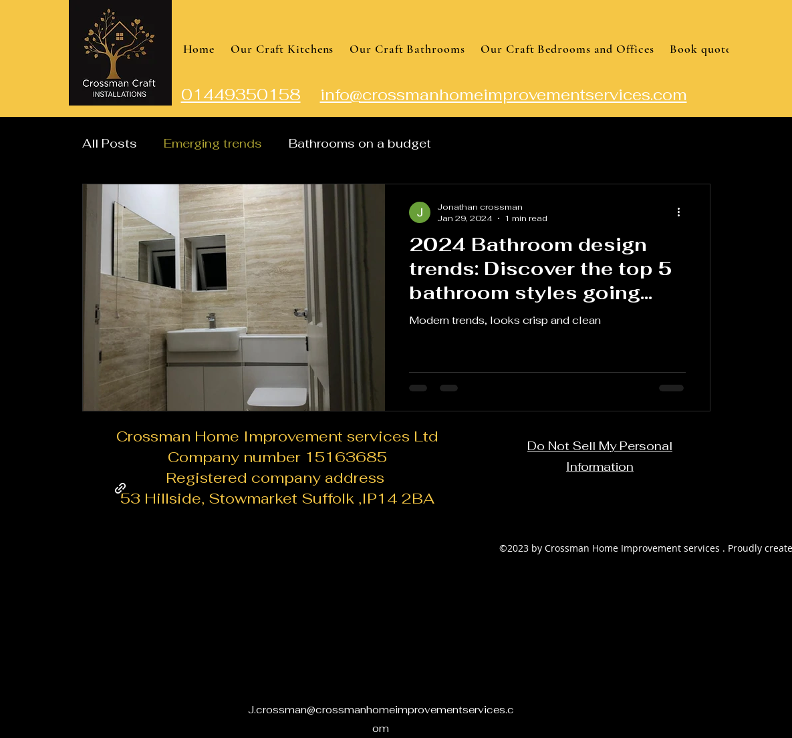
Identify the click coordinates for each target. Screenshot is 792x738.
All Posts (109, 143)
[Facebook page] (120, 488)
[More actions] (684, 212)
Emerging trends (213, 143)
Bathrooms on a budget (360, 143)
